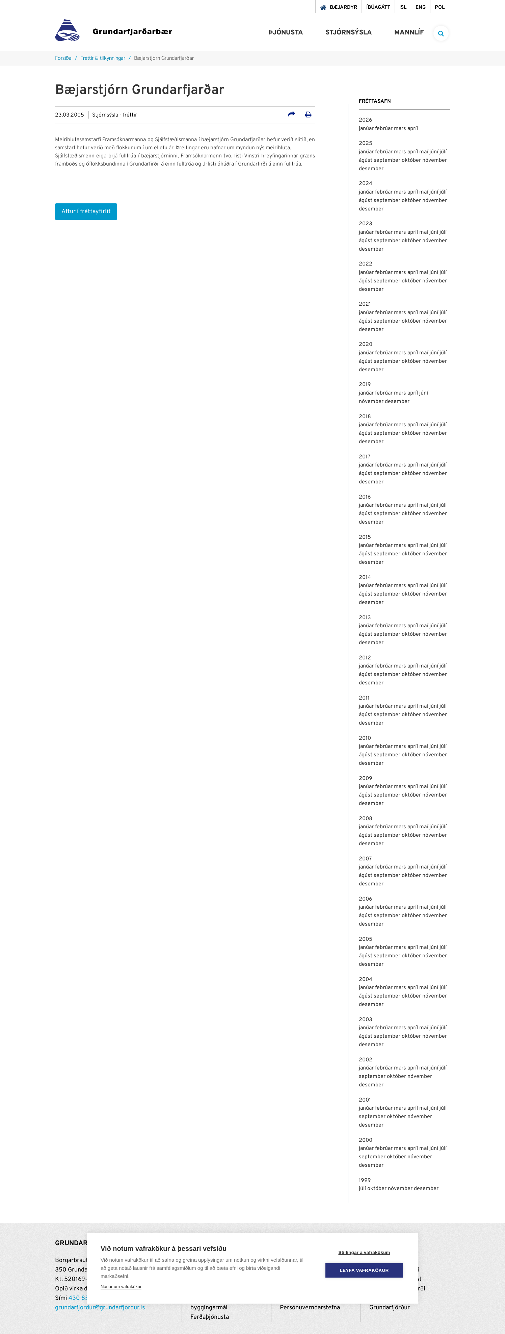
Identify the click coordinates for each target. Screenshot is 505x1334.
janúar (367, 128)
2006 (365, 899)
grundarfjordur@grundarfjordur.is (100, 1308)
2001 (365, 1100)
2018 (365, 416)
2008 (365, 818)
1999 (365, 1180)
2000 (365, 1140)
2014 (365, 577)
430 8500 (83, 1298)
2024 (365, 183)
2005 (365, 939)
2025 (365, 143)
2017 (364, 457)
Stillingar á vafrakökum (364, 1252)
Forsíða (63, 58)
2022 (365, 264)
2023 (365, 224)
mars (400, 128)
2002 (365, 1060)
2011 (364, 698)
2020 (365, 344)
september (388, 160)
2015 (365, 537)
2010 (365, 738)
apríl (412, 128)
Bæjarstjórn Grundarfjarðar (164, 58)
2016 (365, 497)
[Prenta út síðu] (308, 115)
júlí (443, 152)
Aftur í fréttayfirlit (86, 212)
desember (371, 169)
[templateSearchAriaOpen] (441, 33)
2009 (365, 778)
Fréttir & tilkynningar (102, 58)
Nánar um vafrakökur (121, 1286)
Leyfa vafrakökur (364, 1270)
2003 (365, 1019)
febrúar (384, 128)
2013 (365, 617)
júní (434, 152)
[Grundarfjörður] (113, 32)
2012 (365, 658)
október (412, 160)
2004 (365, 979)
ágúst (366, 160)
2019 (365, 384)
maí (424, 152)
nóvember (434, 160)
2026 (365, 120)
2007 (365, 859)
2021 (365, 304)
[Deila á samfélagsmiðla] (291, 115)
